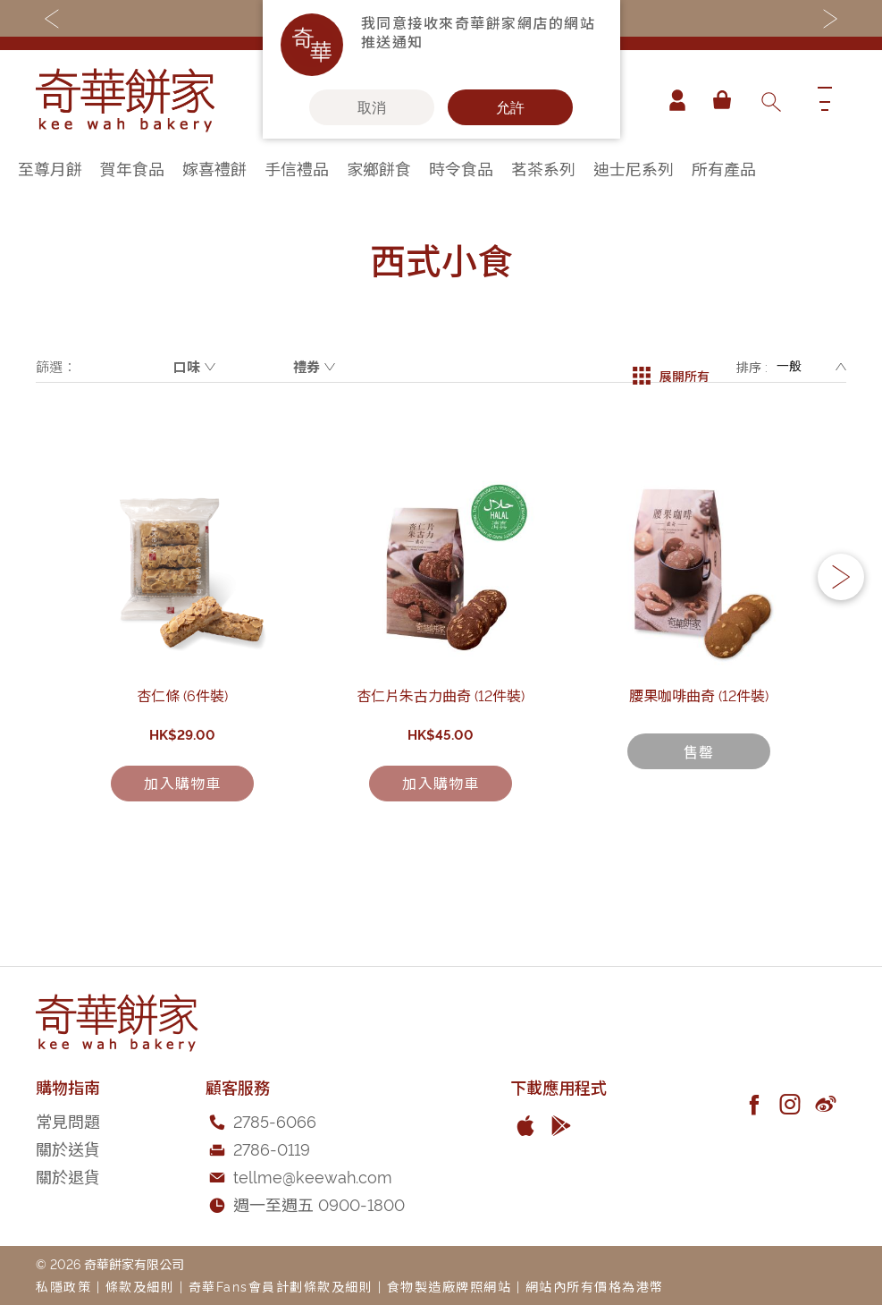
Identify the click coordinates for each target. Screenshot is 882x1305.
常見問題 (68, 1121)
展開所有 (671, 367)
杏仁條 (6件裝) (183, 762)
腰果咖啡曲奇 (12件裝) (699, 762)
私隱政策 (63, 1286)
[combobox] (770, 100)
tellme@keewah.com (312, 1176)
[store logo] (125, 100)
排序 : (752, 366)
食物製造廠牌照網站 (449, 1286)
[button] (841, 612)
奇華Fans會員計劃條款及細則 (281, 1286)
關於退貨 (68, 1176)
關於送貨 (68, 1148)
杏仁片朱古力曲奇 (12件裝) (441, 762)
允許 (510, 107)
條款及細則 (140, 1286)
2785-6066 (274, 1121)
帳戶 (671, 100)
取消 (372, 107)
